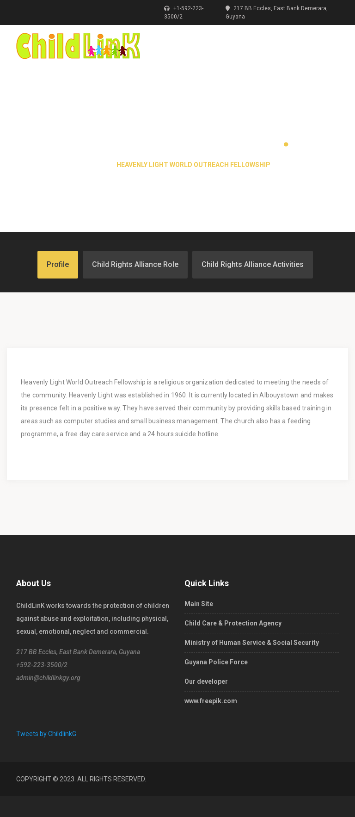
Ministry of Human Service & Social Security (251, 642)
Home (94, 164)
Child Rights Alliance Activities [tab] (253, 264)
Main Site (198, 603)
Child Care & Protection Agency (233, 623)
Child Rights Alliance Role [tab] (135, 264)
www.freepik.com (210, 701)
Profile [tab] (58, 264)
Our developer (206, 681)
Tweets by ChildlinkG (46, 733)
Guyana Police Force (216, 662)
